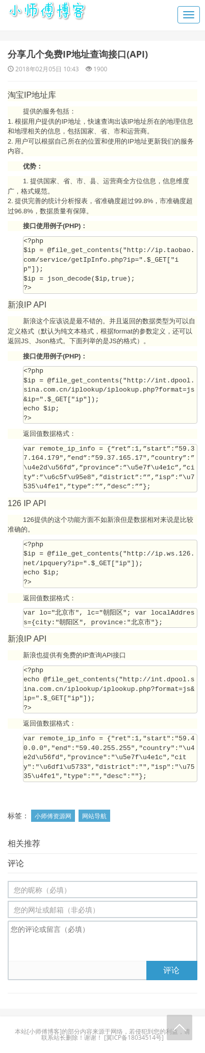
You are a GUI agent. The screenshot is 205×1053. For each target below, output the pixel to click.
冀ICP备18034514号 (134, 1037)
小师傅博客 (44, 1031)
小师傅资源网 (53, 816)
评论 (171, 970)
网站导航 (94, 816)
